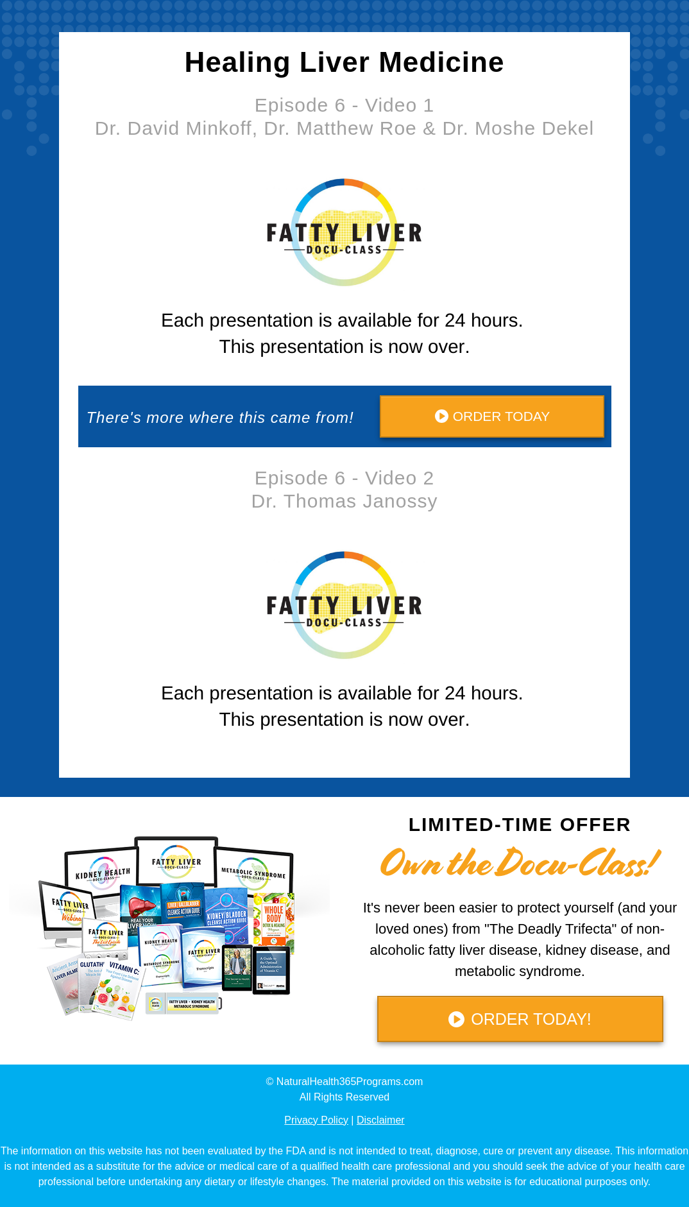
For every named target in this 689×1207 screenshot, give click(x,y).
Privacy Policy (316, 1120)
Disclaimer (381, 1120)
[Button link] (492, 416)
